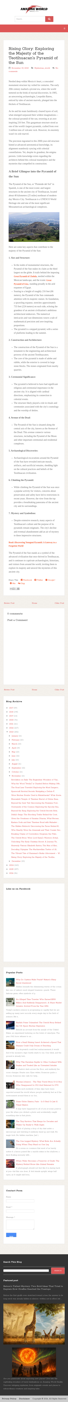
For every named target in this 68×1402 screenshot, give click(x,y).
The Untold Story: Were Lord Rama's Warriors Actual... (35, 838)
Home (34, 603)
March (15, 744)
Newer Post (9, 603)
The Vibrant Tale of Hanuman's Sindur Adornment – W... (36, 853)
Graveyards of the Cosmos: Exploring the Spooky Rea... (35, 807)
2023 (11, 732)
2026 (11, 873)
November (17, 776)
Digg (21, 583)
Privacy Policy (9, 1399)
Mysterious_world (42, 68)
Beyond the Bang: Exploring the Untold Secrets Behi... (34, 811)
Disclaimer (24, 1399)
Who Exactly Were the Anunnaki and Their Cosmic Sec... (36, 830)
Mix (12, 583)
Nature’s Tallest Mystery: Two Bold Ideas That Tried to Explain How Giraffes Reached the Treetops (33, 1288)
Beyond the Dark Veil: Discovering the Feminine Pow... (34, 803)
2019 (11, 716)
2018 (11, 712)
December (16, 861)
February (16, 740)
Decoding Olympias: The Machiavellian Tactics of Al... (34, 849)
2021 (11, 724)
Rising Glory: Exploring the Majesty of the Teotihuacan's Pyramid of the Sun (33, 55)
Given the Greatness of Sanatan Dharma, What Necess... (35, 818)
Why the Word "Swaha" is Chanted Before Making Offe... (35, 784)
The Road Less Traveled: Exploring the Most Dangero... (35, 787)
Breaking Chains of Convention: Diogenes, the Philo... (34, 834)
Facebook (26, 580)
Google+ (50, 580)
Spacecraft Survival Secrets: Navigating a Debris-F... (33, 791)
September (17, 768)
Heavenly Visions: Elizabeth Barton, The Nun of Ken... (34, 845)
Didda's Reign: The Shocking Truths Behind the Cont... (34, 815)
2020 (11, 720)
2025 (11, 869)
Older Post (59, 603)
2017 (11, 708)
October (16, 772)
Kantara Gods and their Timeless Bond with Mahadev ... (34, 822)
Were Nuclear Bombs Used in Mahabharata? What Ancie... (36, 795)
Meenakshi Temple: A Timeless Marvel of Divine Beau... (35, 799)
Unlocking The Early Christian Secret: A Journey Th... (34, 842)
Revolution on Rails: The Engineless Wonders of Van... (34, 780)
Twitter (38, 580)
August (15, 764)
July (13, 760)
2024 (11, 865)
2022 (11, 728)
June (14, 756)
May (14, 752)
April (14, 748)
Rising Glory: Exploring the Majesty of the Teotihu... (33, 857)
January (15, 736)
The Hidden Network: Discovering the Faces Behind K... (35, 826)
